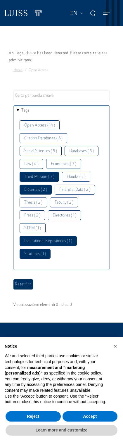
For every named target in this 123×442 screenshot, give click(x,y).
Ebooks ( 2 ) (76, 177)
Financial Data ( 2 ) (74, 190)
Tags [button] (25, 110)
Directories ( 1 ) (64, 215)
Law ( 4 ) (31, 164)
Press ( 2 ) (32, 215)
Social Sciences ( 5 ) (40, 151)
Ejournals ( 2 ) (35, 190)
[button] (115, 346)
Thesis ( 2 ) (33, 202)
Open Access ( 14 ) (39, 125)
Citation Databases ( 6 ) (43, 138)
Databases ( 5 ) (81, 151)
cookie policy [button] (89, 373)
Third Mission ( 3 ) (39, 177)
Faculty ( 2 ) (64, 202)
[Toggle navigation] (106, 13)
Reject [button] (33, 416)
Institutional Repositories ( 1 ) (48, 241)
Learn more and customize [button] (61, 430)
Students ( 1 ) (35, 254)
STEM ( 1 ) (32, 228)
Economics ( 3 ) (63, 164)
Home (17, 70)
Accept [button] (90, 416)
